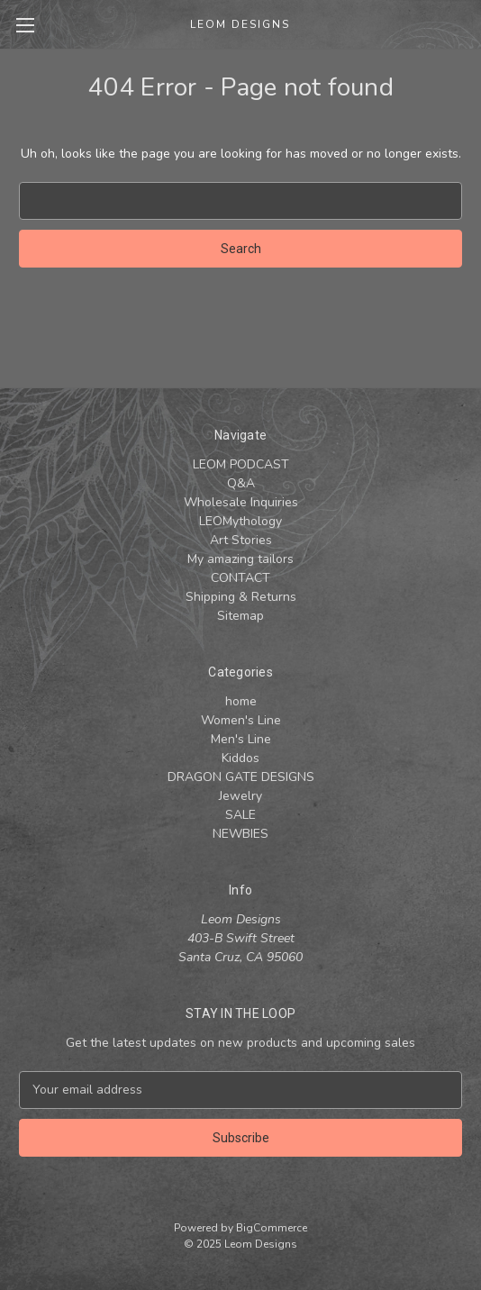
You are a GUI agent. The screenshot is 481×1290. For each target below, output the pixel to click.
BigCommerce (271, 1228)
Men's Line (241, 739)
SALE (240, 814)
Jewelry (240, 795)
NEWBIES (240, 833)
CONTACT (240, 577)
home (241, 701)
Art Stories (241, 540)
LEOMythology (240, 521)
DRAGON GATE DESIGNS (241, 777)
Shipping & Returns (241, 596)
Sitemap (240, 615)
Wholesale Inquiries (241, 502)
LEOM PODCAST (241, 464)
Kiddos (240, 758)
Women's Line (241, 720)
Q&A (241, 483)
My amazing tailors (240, 559)
